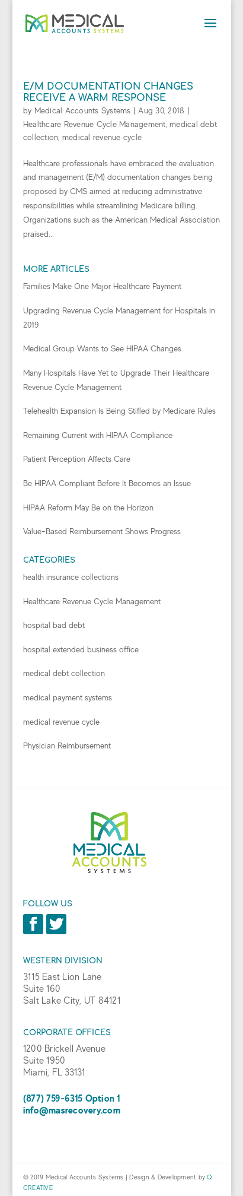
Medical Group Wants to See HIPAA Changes (102, 348)
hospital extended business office (81, 649)
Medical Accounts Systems (82, 110)
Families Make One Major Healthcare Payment (102, 286)
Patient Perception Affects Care (76, 459)
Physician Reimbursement (67, 745)
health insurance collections (71, 577)
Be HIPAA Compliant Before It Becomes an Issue (107, 483)
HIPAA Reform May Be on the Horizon (88, 507)
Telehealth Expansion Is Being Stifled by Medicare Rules (119, 410)
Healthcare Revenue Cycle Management (94, 124)
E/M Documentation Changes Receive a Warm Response (108, 92)
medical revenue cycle (102, 137)
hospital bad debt (54, 625)
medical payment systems (67, 697)
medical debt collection (64, 673)
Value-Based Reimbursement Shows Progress (102, 531)
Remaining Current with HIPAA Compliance (97, 435)
